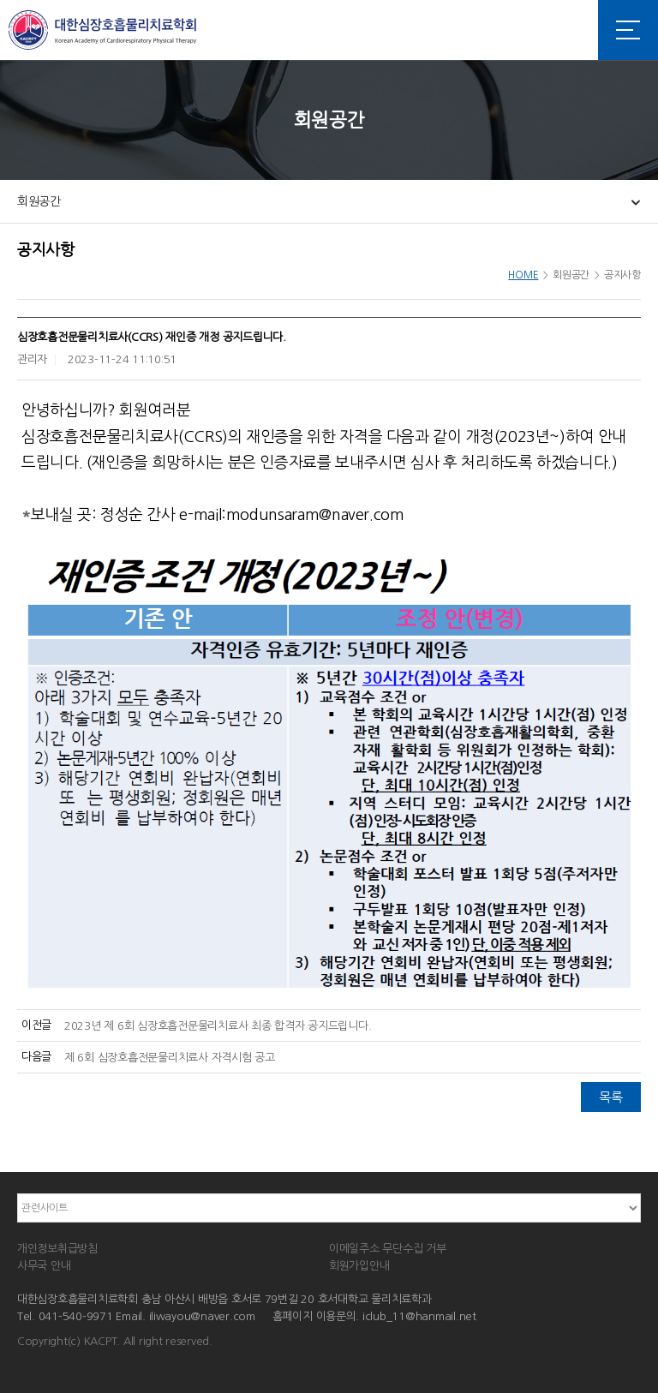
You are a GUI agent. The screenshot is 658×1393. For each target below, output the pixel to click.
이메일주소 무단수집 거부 (387, 1248)
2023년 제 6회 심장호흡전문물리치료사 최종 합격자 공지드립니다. (217, 1025)
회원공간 (39, 201)
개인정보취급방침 (57, 1248)
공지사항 (622, 275)
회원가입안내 (359, 1265)
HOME (523, 275)
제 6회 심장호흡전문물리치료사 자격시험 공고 (169, 1057)
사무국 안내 (43, 1265)
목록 (610, 1097)
